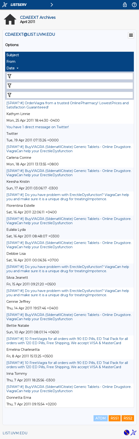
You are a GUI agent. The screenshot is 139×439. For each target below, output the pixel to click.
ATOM (100, 418)
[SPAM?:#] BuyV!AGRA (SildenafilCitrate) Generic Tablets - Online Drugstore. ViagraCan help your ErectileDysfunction (68, 149)
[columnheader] (69, 55)
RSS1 (114, 418)
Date (10, 68)
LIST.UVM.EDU (15, 433)
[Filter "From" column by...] (70, 85)
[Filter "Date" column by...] (70, 95)
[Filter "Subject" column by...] (70, 76)
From (10, 62)
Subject (12, 55)
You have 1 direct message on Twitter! (37, 127)
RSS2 (127, 418)
